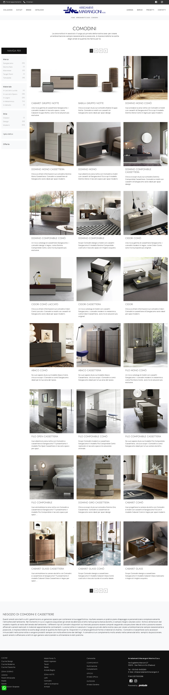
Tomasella (7, 77)
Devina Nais (8, 66)
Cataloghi (39, 10)
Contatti (162, 10)
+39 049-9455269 (138, 669)
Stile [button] (5, 113)
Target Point (8, 73)
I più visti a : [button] (8, 133)
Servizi (140, 10)
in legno (6, 97)
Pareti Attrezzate (8, 677)
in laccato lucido (10, 90)
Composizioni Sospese (10, 686)
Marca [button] (6, 59)
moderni (6, 124)
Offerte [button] (6, 143)
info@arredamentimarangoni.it (146, 671)
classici (6, 117)
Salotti (4, 683)
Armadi (47, 686)
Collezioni (7, 10)
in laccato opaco (10, 93)
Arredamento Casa (83, 17)
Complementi (92, 668)
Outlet (19, 10)
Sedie (46, 667)
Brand (28, 10)
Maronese (7, 70)
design (6, 121)
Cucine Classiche (8, 667)
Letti (46, 677)
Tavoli (46, 664)
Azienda (130, 10)
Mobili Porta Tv (50, 658)
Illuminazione (92, 665)
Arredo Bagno (49, 669)
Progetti (150, 10)
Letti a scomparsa (51, 683)
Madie (3, 680)
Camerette (91, 658)
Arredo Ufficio (92, 676)
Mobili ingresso (50, 661)
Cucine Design (7, 661)
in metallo (7, 104)
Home (73, 17)
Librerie (4, 674)
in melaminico (8, 101)
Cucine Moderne (8, 664)
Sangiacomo (8, 63)
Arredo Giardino (93, 684)
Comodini (94, 17)
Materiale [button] (7, 86)
